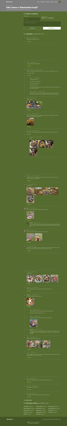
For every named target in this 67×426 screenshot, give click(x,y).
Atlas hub (47, 1)
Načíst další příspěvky (28, 400)
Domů (38, 1)
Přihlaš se (43, 17)
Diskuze (56, 1)
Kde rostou (43, 1)
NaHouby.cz (9, 1)
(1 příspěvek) (29, 408)
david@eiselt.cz (36, 423)
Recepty (52, 1)
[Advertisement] (14, 28)
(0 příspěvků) (28, 406)
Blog (60, 419)
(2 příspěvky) (41, 406)
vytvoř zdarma (51, 17)
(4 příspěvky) (54, 408)
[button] (32, 28)
